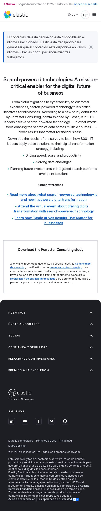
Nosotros (50, 312)
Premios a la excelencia (50, 370)
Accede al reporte (86, 4)
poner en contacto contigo (66, 267)
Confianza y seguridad (50, 347)
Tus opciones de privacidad (54, 499)
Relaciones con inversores (50, 358)
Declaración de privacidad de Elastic (32, 278)
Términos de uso (46, 440)
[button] (91, 47)
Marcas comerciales (20, 440)
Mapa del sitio (17, 445)
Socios (50, 335)
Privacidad (65, 440)
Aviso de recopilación (21, 499)
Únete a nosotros (50, 324)
